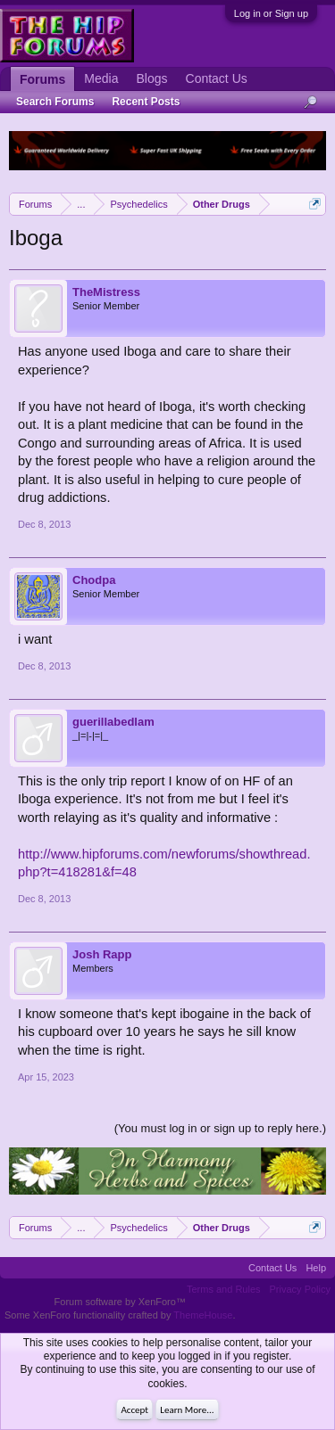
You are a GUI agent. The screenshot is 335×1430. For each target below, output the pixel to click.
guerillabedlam (113, 721)
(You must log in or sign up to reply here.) (220, 1128)
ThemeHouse (202, 1315)
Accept (134, 1410)
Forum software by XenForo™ (120, 1301)
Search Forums (55, 101)
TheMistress (106, 292)
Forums (42, 79)
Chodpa (93, 580)
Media (101, 78)
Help (316, 1267)
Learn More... (187, 1410)
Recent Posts (146, 101)
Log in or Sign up (271, 13)
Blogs (151, 78)
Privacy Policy (300, 1289)
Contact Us (216, 78)
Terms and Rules (224, 1289)
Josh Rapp (101, 954)
